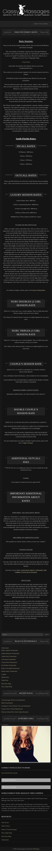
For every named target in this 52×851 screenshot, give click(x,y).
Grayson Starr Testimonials (9, 662)
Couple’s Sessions (27, 443)
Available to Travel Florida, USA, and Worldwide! (15, 706)
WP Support (36, 849)
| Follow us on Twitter (9, 787)
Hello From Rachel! (7, 703)
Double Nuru (5, 677)
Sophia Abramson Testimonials (10, 653)
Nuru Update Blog (6, 686)
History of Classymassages (9, 829)
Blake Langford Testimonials (9, 650)
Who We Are (5, 822)
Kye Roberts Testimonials (8, 665)
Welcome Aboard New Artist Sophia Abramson (14, 712)
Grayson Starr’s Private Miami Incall (12, 709)
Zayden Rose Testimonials (9, 656)
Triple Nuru (4, 680)
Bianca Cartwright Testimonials (10, 668)
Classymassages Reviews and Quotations (13, 700)
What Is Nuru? (5, 826)
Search (47, 634)
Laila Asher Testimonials (8, 659)
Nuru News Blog (6, 683)
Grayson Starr (26, 62)
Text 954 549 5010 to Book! (9, 773)
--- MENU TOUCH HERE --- (41, 24)
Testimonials (5, 648)
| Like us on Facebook (9, 780)
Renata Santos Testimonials (9, 671)
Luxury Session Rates (38, 290)
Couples (3, 674)
